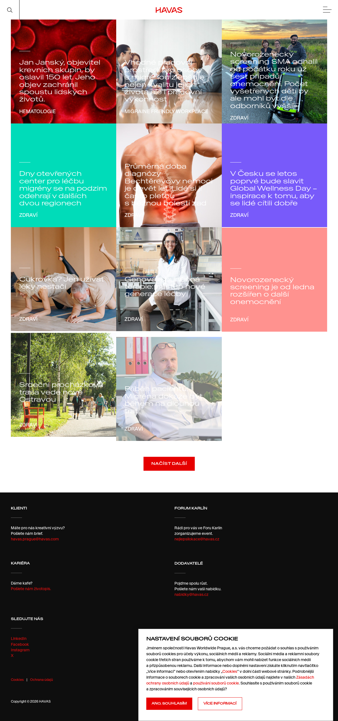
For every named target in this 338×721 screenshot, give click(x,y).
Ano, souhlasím (169, 703)
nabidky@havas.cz (191, 605)
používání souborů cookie (216, 683)
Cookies (17, 680)
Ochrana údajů (41, 680)
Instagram (20, 664)
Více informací (219, 703)
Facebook (20, 658)
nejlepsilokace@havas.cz (196, 542)
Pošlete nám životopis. (31, 594)
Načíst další (169, 465)
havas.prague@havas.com (35, 541)
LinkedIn (18, 653)
